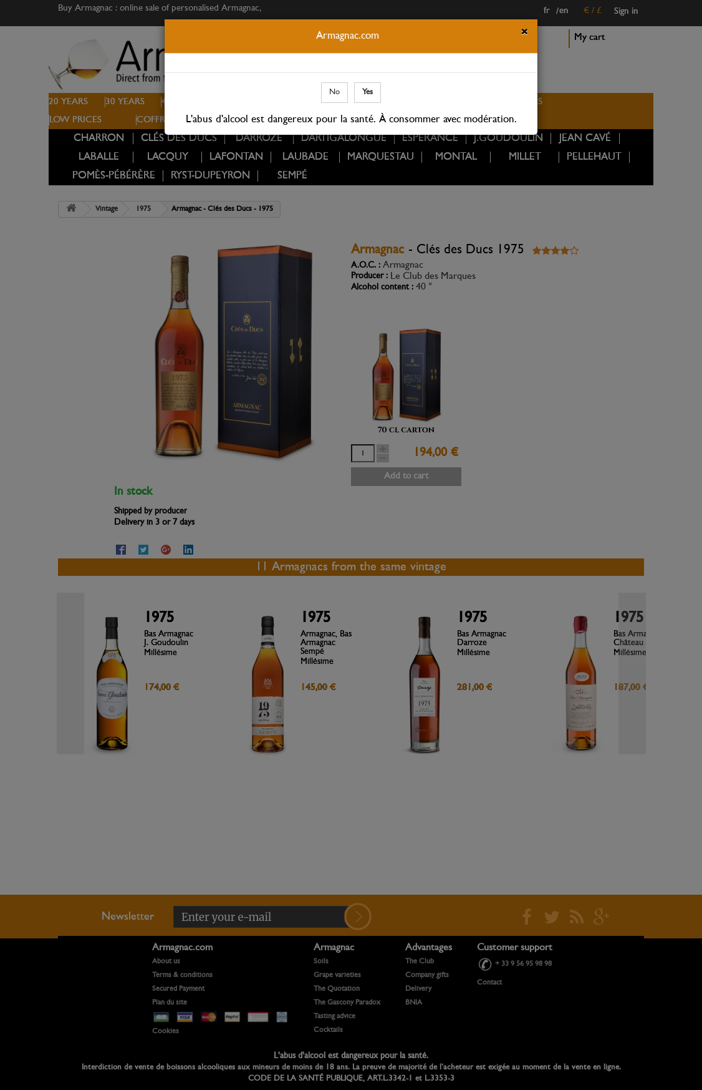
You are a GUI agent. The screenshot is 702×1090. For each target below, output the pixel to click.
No (334, 92)
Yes (367, 92)
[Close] (524, 33)
